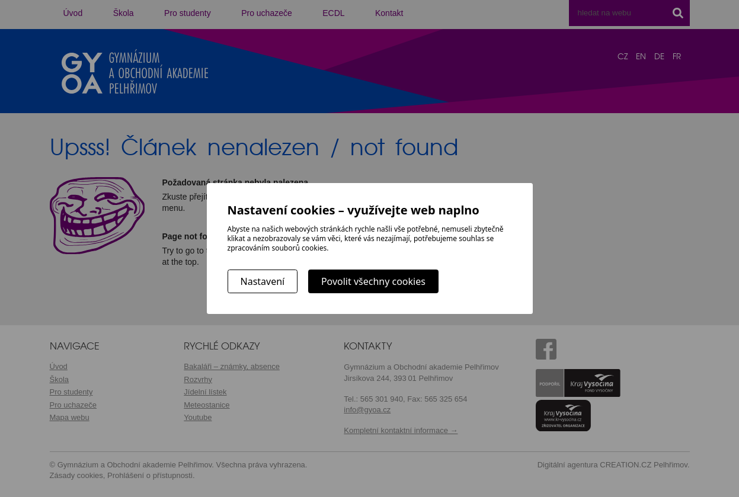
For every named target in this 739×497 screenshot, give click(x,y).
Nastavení (263, 281)
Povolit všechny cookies (373, 281)
